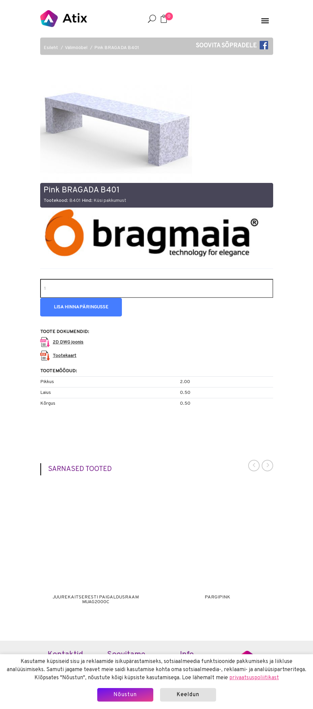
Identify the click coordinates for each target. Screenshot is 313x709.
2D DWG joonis (68, 342)
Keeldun (188, 694)
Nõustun (125, 694)
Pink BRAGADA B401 (116, 48)
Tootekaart (64, 356)
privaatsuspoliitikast (254, 678)
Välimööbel (76, 48)
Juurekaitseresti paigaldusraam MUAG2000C (96, 600)
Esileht (51, 48)
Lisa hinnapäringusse (81, 307)
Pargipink (217, 597)
